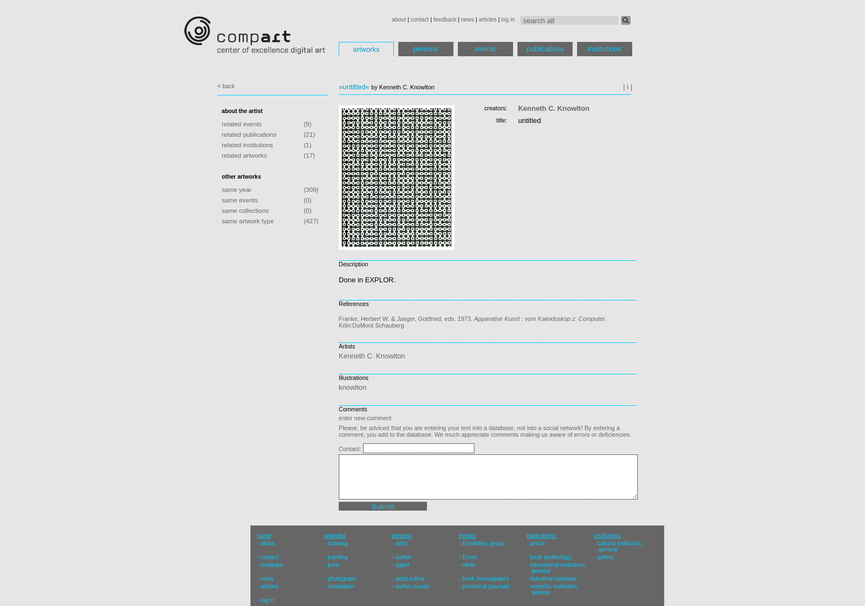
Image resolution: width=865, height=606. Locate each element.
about (399, 20)
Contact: (351, 449)
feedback (445, 20)
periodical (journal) (486, 586)
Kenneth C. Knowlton (553, 108)
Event (470, 557)
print (333, 565)
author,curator (412, 586)
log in (508, 20)
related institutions (247, 145)
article (537, 543)
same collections (245, 210)
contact (419, 20)
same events (240, 200)
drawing (338, 543)
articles (487, 20)
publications (545, 49)
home (264, 536)
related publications (249, 134)
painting (338, 557)
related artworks (244, 155)
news (467, 20)
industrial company (553, 579)
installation (341, 586)
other (469, 565)
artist (401, 543)
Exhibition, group (484, 543)
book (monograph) (486, 579)
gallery (605, 557)
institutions (604, 49)
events (485, 49)
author (403, 557)
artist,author (410, 579)
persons (426, 49)
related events (241, 124)
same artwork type (248, 221)
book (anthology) (551, 557)
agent (402, 565)
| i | (627, 87)
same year (237, 189)
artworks (366, 49)
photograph (342, 579)
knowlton (353, 387)
